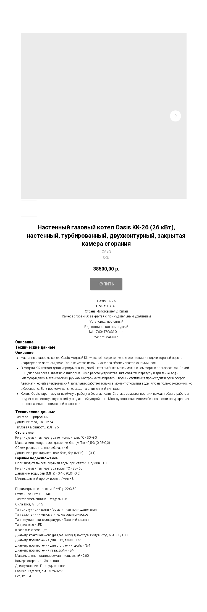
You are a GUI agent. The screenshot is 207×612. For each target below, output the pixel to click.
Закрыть (16, 8)
